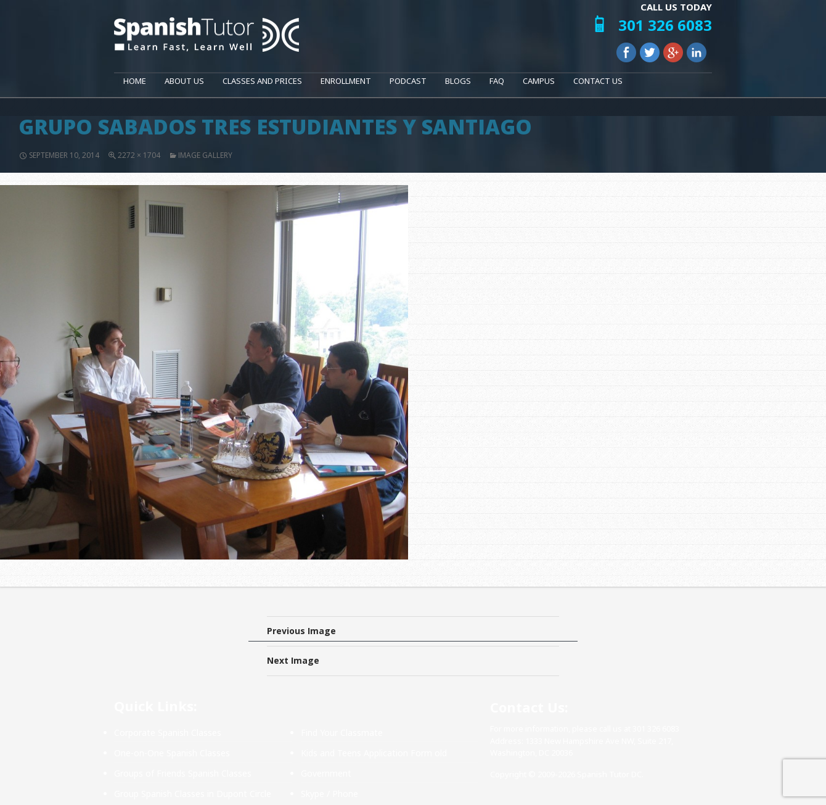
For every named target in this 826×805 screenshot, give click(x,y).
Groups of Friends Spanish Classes (182, 773)
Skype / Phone (329, 793)
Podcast (408, 80)
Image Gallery (205, 155)
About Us (184, 80)
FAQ (496, 80)
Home (134, 80)
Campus (539, 80)
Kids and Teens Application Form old (374, 753)
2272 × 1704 (139, 155)
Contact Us (598, 80)
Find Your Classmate (342, 732)
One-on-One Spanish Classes (172, 753)
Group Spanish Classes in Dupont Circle (192, 793)
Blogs (458, 80)
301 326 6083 (665, 25)
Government (326, 773)
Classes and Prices (262, 80)
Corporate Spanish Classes (167, 732)
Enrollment (346, 80)
